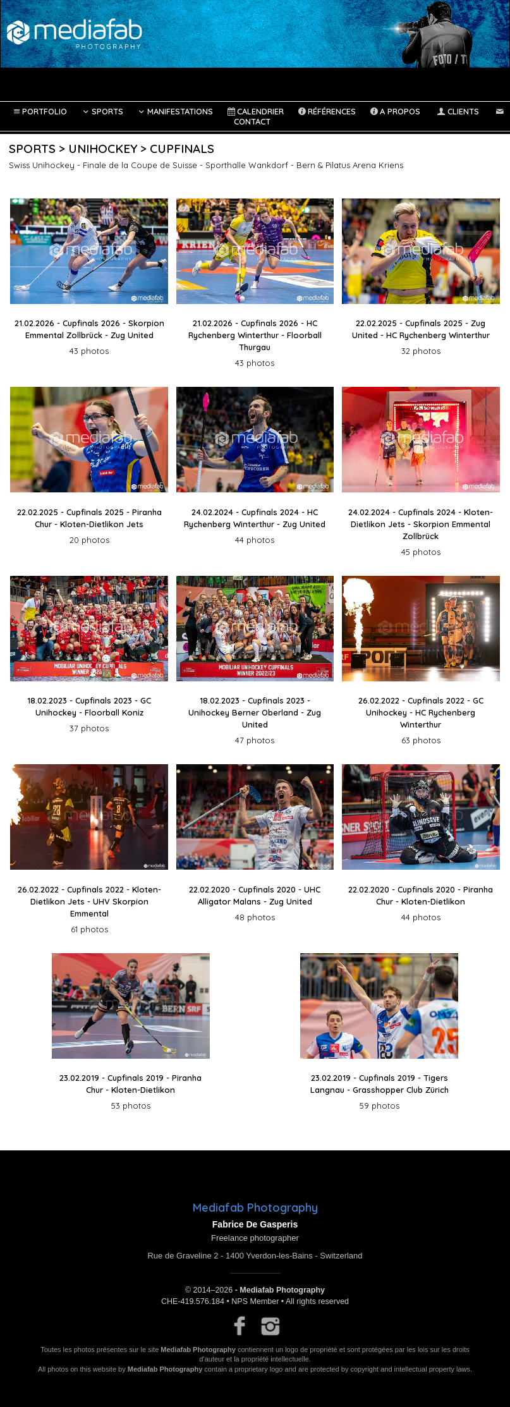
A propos (394, 111)
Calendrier (255, 111)
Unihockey (102, 148)
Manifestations (174, 111)
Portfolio (39, 111)
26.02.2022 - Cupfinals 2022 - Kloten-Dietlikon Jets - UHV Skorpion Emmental (89, 901)
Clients (456, 111)
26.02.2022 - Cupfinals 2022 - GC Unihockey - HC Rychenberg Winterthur (420, 712)
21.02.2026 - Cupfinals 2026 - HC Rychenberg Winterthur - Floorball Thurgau (255, 335)
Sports (101, 111)
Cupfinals (182, 148)
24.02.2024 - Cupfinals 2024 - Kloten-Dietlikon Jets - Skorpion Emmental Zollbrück (420, 524)
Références (326, 111)
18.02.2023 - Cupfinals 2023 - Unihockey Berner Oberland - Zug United (254, 712)
